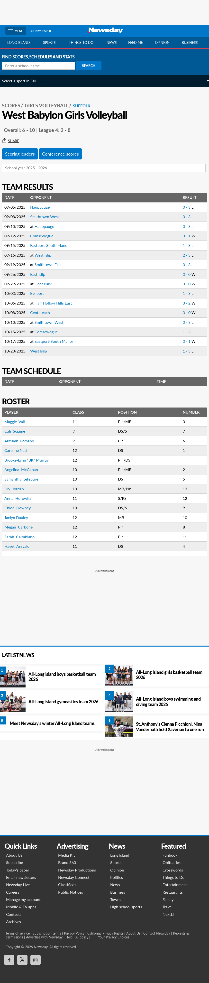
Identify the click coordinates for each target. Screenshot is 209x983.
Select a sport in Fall (22, 80)
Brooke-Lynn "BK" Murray (30, 460)
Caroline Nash (20, 450)
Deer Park (46, 283)
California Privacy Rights (105, 933)
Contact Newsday (156, 933)
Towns (115, 899)
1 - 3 (183, 245)
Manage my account (23, 899)
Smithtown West (48, 216)
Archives (13, 921)
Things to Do (173, 877)
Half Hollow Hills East (56, 303)
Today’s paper (17, 870)
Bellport (40, 293)
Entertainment (175, 884)
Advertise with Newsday (44, 937)
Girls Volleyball (50, 105)
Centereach (43, 312)
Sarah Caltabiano (23, 536)
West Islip (46, 255)
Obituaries (172, 862)
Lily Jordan (17, 488)
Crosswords (173, 870)
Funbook (170, 855)
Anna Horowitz (21, 498)
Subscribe (14, 862)
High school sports (126, 906)
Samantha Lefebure (25, 479)
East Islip (41, 274)
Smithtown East (51, 264)
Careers (12, 892)
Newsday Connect (74, 877)
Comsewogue (45, 235)
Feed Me (135, 42)
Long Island (18, 42)
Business (190, 42)
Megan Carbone (22, 527)
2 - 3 (183, 255)
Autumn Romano (22, 440)
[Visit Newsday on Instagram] (35, 960)
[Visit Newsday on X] (22, 960)
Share (13, 141)
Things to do (81, 42)
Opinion (162, 42)
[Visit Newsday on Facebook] (9, 960)
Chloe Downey (21, 507)
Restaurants (173, 892)
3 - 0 (183, 274)
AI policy (81, 937)
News (112, 42)
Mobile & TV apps (21, 906)
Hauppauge (43, 207)
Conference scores (63, 154)
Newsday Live (17, 884)
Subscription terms (46, 933)
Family (168, 899)
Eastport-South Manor (53, 245)
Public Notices (70, 892)
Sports (49, 42)
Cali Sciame (18, 431)
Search (92, 66)
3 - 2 (183, 303)
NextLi (168, 914)
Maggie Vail (18, 421)
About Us (14, 855)
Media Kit (66, 855)
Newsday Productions (77, 870)
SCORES (14, 105)
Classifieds (67, 884)
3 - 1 (183, 235)
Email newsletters (21, 877)
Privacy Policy (74, 933)
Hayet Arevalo (21, 546)
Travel (168, 906)
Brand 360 (67, 862)
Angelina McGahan (24, 469)
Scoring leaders (23, 154)
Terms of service (17, 933)
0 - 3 (183, 207)
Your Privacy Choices (113, 937)
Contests (13, 914)
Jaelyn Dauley (20, 517)
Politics (116, 877)
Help (68, 937)
